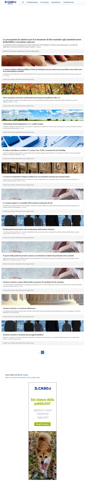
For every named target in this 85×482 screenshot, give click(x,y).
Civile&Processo (68, 2)
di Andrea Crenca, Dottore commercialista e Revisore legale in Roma (21, 51)
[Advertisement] (42, 19)
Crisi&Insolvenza (32, 2)
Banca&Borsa (56, 2)
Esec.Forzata (44, 2)
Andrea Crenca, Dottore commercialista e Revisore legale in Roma (22, 377)
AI (23, 2)
